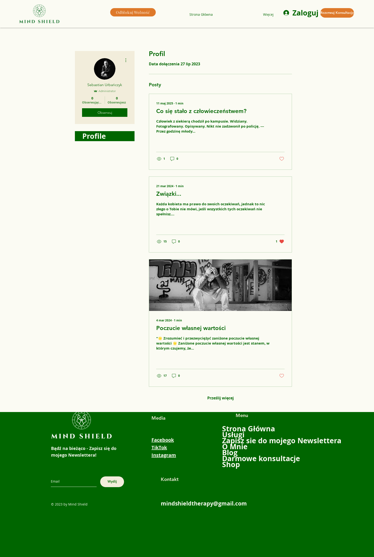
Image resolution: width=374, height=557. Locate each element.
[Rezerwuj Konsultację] (337, 13)
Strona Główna (236, 429)
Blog (230, 452)
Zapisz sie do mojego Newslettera (236, 441)
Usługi (233, 435)
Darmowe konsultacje (236, 458)
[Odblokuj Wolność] (133, 12)
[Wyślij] (112, 481)
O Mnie (235, 446)
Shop (231, 464)
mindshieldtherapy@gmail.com (204, 503)
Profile (94, 136)
